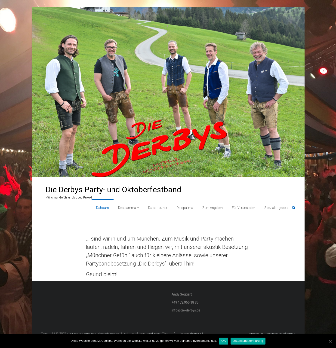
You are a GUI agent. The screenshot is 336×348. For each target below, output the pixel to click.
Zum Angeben (212, 208)
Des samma (127, 208)
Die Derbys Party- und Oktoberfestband (113, 189)
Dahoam (102, 208)
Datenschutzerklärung (280, 334)
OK (223, 340)
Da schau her (157, 208)
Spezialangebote (276, 208)
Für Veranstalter (243, 208)
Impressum (255, 334)
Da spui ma (185, 208)
